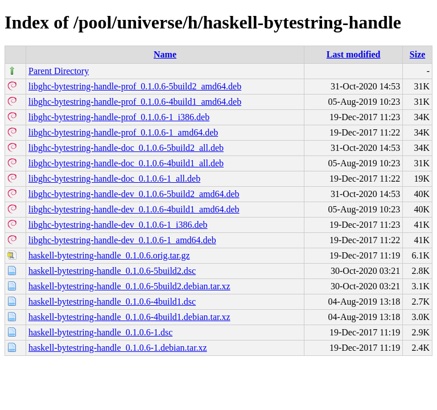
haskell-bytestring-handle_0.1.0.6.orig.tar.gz (108, 255)
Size (418, 54)
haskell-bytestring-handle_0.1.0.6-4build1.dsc (112, 301)
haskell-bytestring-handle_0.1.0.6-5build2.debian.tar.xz (129, 286)
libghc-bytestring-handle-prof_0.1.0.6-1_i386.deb (118, 117)
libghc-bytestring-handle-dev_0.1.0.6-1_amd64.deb (122, 240)
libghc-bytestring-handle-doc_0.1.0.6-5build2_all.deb (126, 148)
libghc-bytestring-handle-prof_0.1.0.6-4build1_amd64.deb (134, 101)
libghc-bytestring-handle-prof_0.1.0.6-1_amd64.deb (123, 132)
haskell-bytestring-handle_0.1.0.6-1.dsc (100, 332)
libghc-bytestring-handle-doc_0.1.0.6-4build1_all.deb (126, 163)
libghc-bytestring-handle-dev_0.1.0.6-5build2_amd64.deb (134, 194)
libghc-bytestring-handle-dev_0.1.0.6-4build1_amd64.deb (134, 209)
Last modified (354, 54)
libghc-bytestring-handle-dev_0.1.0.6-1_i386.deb (118, 224)
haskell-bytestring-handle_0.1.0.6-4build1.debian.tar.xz (129, 317)
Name (165, 54)
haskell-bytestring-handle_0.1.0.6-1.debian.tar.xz (117, 347)
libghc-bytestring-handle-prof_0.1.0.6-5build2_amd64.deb (134, 86)
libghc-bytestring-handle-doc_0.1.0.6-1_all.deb (114, 178)
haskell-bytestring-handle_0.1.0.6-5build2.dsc (112, 271)
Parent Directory (58, 71)
